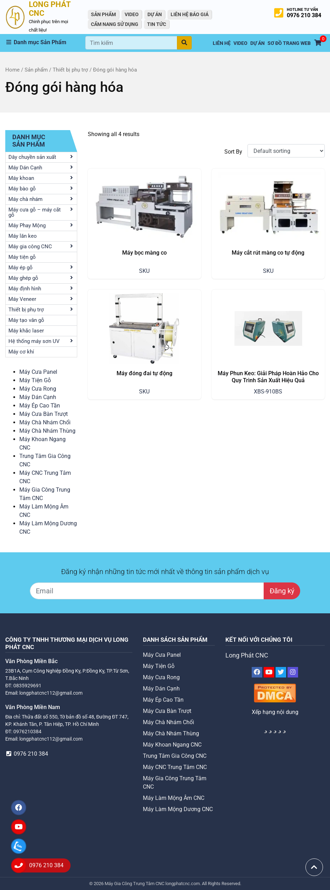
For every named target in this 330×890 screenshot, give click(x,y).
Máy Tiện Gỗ (35, 380)
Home (12, 70)
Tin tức (156, 24)
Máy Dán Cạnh (37, 397)
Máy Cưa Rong (37, 388)
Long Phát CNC (246, 655)
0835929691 (27, 685)
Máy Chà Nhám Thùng (47, 430)
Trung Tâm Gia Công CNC (174, 756)
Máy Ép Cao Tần (39, 405)
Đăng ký (282, 591)
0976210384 (27, 731)
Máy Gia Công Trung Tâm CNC (135, 883)
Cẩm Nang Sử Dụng (114, 24)
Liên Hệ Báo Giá (190, 14)
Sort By (233, 151)
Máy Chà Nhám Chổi (45, 422)
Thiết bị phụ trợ (70, 70)
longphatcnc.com (182, 883)
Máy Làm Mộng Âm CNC (173, 798)
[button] (45, 42)
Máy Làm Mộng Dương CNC (178, 809)
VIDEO (132, 14)
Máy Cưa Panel (38, 372)
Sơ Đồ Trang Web (289, 43)
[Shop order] (286, 150)
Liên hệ (222, 43)
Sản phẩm (36, 70)
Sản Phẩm (103, 14)
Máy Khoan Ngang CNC (172, 744)
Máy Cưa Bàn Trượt (43, 414)
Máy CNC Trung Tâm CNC (175, 767)
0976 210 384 (304, 15)
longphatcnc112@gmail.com (50, 693)
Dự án (154, 14)
